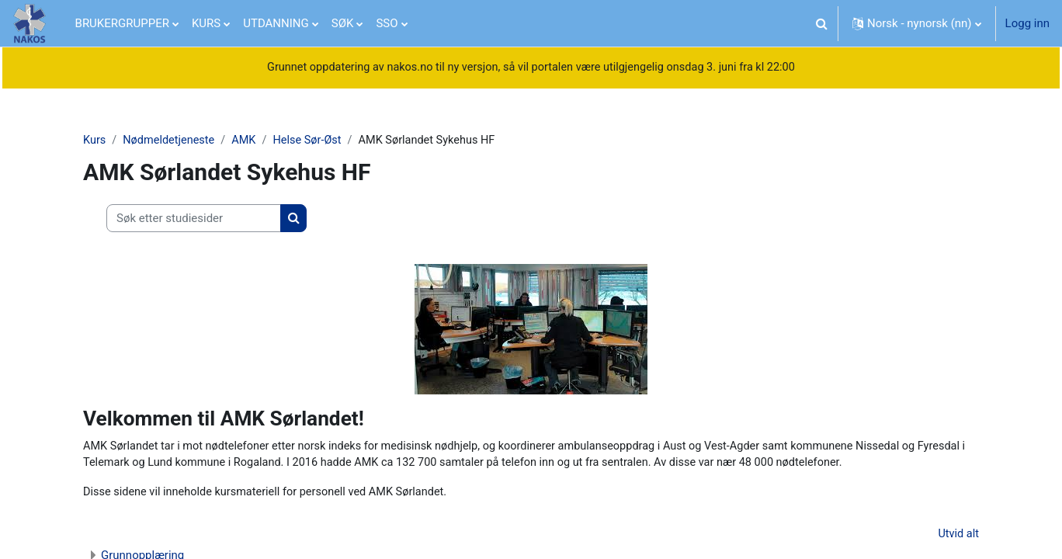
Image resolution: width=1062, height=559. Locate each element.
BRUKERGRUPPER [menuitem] (122, 23)
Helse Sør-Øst (313, 141)
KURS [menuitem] (206, 23)
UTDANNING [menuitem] (276, 23)
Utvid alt (958, 537)
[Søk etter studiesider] (193, 219)
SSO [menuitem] (386, 23)
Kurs (94, 141)
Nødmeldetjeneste (171, 141)
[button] (821, 23)
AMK (248, 141)
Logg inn (1027, 23)
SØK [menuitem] (342, 23)
